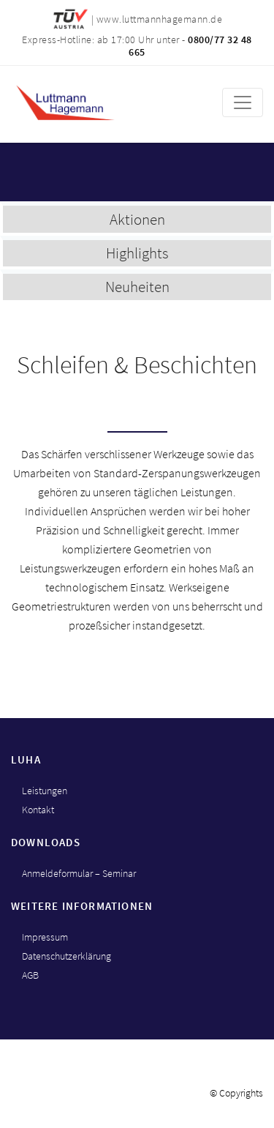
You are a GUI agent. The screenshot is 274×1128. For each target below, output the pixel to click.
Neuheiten (137, 286)
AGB (30, 975)
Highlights (137, 253)
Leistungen (44, 790)
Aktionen (137, 219)
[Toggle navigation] (242, 102)
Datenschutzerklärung (66, 956)
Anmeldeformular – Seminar (79, 873)
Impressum (45, 937)
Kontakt (38, 809)
